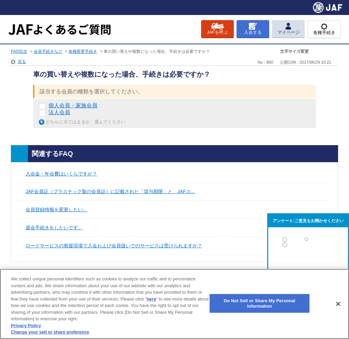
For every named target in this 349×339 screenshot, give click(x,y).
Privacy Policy (26, 325)
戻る (22, 61)
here (151, 299)
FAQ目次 (19, 51)
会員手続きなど (48, 51)
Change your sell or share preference (50, 332)
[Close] (338, 303)
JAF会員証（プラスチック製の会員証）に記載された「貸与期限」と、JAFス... (110, 191)
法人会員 (59, 112)
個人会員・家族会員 (72, 105)
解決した (308, 241)
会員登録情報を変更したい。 (57, 209)
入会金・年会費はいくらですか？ (61, 173)
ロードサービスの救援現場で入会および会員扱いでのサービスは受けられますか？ (114, 245)
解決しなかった (308, 263)
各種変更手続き (83, 51)
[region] (174, 304)
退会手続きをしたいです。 (54, 227)
